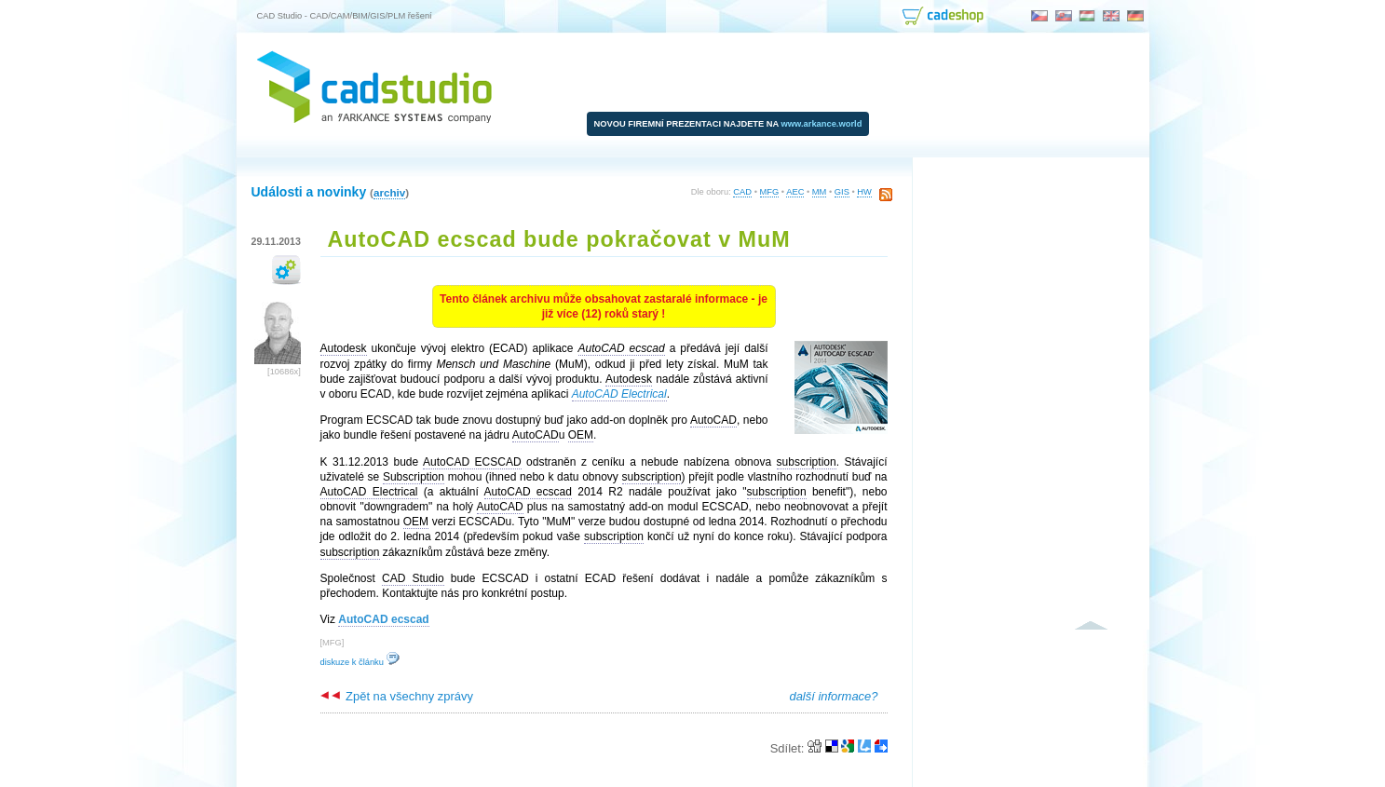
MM (819, 192)
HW (864, 192)
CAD (742, 192)
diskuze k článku (360, 662)
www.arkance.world (821, 124)
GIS (842, 192)
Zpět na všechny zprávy (396, 696)
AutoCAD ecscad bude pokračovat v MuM (559, 239)
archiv (389, 192)
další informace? (833, 696)
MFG (770, 192)
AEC (795, 192)
